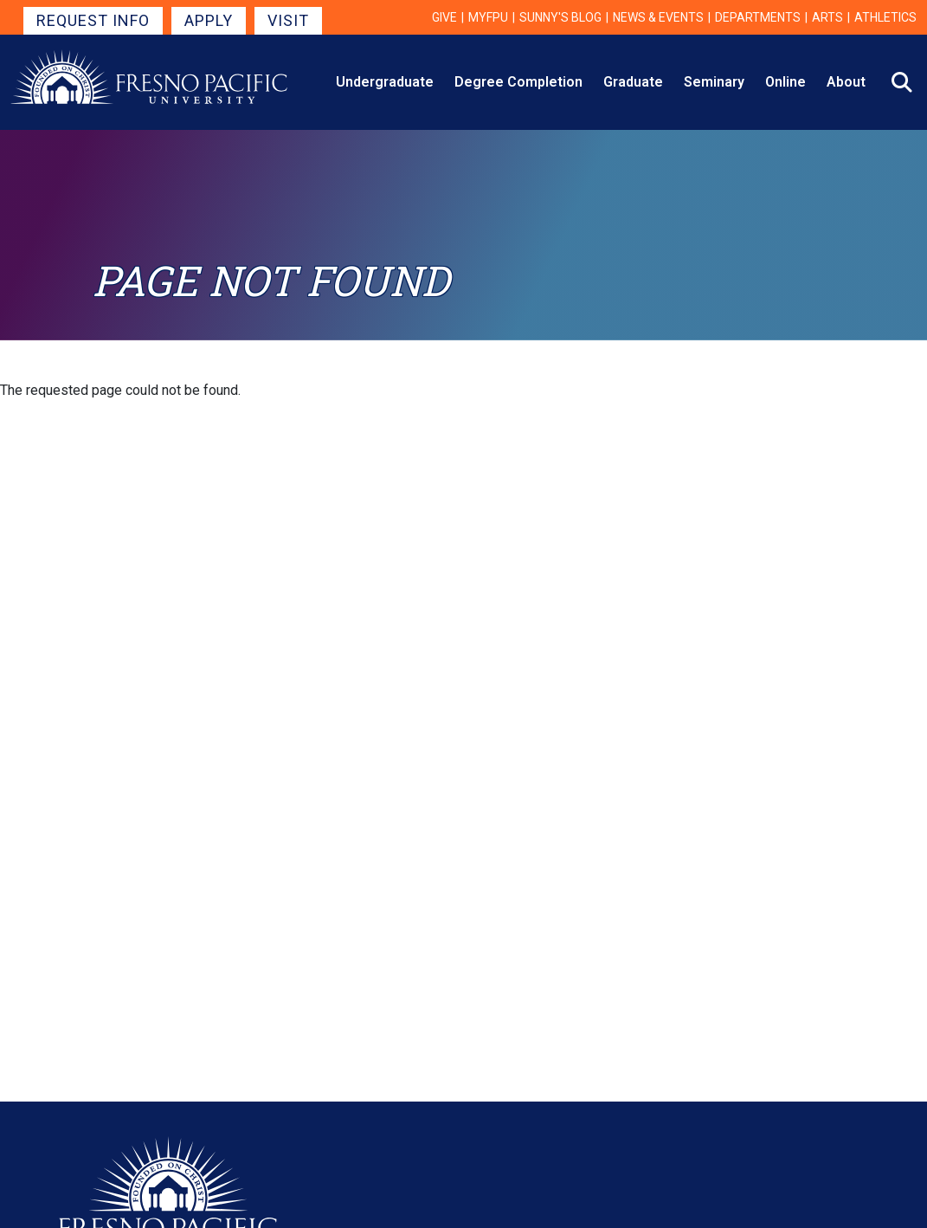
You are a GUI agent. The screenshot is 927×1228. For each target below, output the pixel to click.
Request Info (93, 20)
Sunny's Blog (560, 17)
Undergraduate (385, 82)
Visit (288, 20)
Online (785, 82)
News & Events (658, 17)
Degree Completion (518, 82)
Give (444, 17)
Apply (208, 20)
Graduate (633, 82)
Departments (758, 17)
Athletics (885, 17)
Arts (827, 17)
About (846, 82)
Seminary (714, 82)
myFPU (488, 17)
